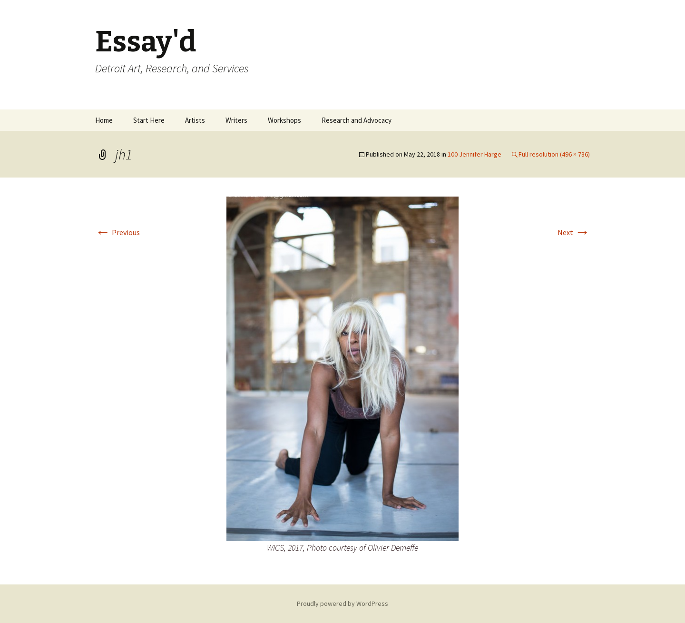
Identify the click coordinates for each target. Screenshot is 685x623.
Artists (195, 120)
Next (574, 232)
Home (104, 120)
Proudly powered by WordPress (342, 603)
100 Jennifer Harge (474, 154)
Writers (236, 120)
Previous (117, 232)
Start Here (149, 120)
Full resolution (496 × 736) (554, 154)
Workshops (284, 120)
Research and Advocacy (356, 120)
